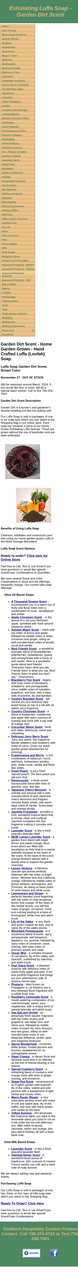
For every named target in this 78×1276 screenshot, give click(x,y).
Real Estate (8, 252)
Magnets (7, 197)
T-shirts (6, 292)
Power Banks (9, 244)
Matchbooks (9, 202)
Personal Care (10, 235)
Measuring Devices (13, 206)
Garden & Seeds (11, 156)
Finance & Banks (12, 135)
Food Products (10, 143)
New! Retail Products (14, 34)
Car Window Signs (12, 89)
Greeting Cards (11, 160)
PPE (4, 248)
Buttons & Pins (10, 72)
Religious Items (11, 256)
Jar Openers (9, 189)
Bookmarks (8, 64)
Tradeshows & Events (14, 313)
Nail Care (7, 214)
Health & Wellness (12, 172)
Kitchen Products (12, 193)
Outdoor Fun (9, 223)
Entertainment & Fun (14, 131)
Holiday (6, 177)
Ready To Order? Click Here (22, 1203)
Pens (5, 231)
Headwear (7, 168)
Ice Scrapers (9, 185)
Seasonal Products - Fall (16, 280)
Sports (6, 288)
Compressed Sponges (15, 110)
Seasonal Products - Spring (18, 269)
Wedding (7, 317)
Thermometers (10, 301)
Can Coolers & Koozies (15, 85)
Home (5, 26)
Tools (5, 305)
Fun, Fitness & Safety (14, 151)
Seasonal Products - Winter (18, 264)
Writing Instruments (13, 326)
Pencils (6, 227)
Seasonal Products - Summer (14, 274)
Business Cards (11, 68)
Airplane (7, 43)
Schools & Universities (15, 260)
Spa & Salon (9, 284)
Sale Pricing (9, 30)
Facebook (7, 334)
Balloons (7, 59)
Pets (4, 239)
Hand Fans (8, 164)
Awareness (8, 51)
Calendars (8, 76)
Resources (8, 330)
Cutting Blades (10, 114)
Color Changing (11, 101)
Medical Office (10, 210)
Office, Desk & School (14, 218)
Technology (9, 297)
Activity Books (10, 38)
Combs (6, 105)
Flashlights (8, 139)
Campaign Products (13, 80)
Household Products (14, 181)
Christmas (8, 93)
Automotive (8, 47)
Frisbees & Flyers (12, 147)
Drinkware (8, 122)
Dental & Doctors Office (15, 118)
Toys (5, 309)
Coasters (7, 97)
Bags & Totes (9, 55)
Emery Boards (10, 126)
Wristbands (8, 322)
